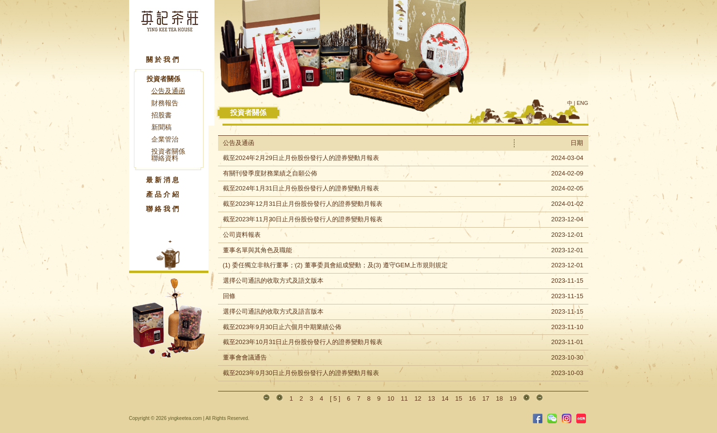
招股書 (161, 115)
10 (390, 398)
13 (431, 398)
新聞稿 (161, 127)
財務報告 (164, 103)
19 (513, 398)
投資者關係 (163, 79)
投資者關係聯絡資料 (168, 154)
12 (417, 398)
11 (404, 398)
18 (499, 398)
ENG (582, 103)
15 (458, 398)
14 (444, 398)
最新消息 (163, 180)
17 (486, 398)
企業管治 (164, 139)
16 (472, 398)
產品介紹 (163, 194)
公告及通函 (168, 91)
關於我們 (163, 59)
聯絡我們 (163, 209)
